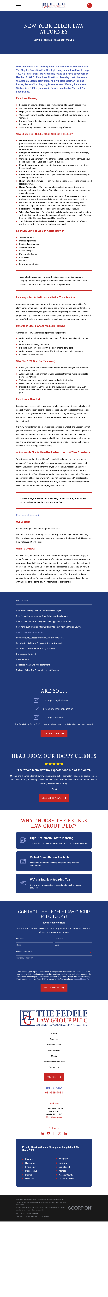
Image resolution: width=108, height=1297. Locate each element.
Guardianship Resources (54, 1061)
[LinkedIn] (65, 1133)
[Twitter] (59, 1133)
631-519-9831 (54, 1092)
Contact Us (54, 1067)
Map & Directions (54, 1117)
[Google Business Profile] (42, 1133)
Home (54, 1033)
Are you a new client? (24, 951)
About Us (54, 1039)
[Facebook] (54, 1133)
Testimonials (54, 1050)
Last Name (59, 939)
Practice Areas (54, 1044)
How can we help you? (24, 958)
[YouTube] (48, 1133)
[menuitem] (54, 610)
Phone (18, 945)
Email (57, 945)
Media (54, 1056)
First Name (20, 939)
